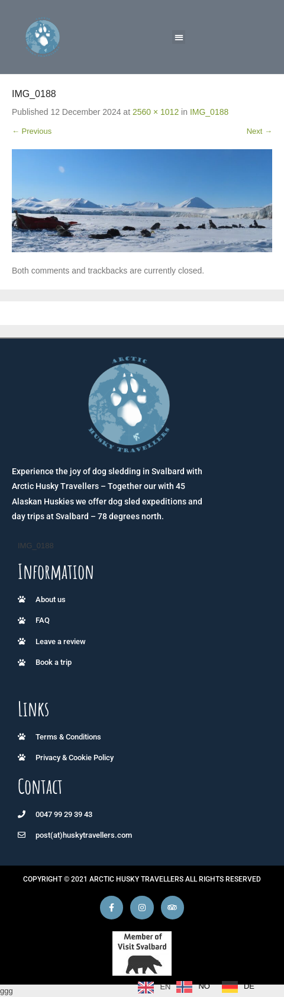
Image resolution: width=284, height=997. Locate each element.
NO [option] (204, 986)
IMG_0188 (209, 112)
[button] (179, 37)
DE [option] (249, 986)
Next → (259, 131)
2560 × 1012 (156, 112)
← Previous (31, 131)
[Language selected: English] (199, 987)
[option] (193, 987)
